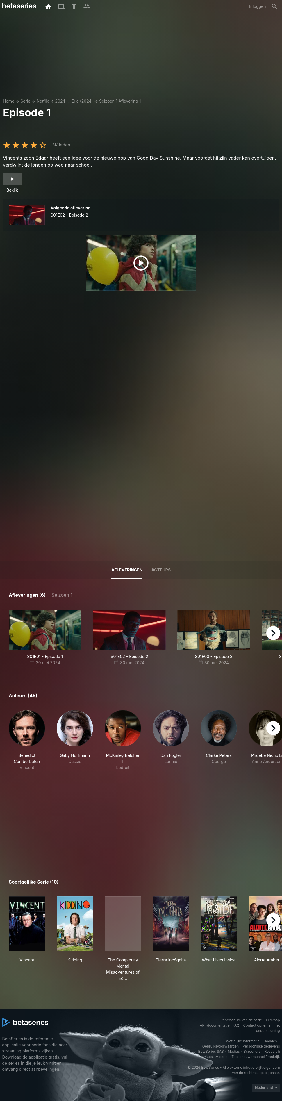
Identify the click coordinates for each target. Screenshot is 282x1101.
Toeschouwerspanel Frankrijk (255, 1056)
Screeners (252, 1051)
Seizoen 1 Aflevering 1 (120, 101)
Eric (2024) (82, 101)
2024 (60, 101)
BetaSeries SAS (211, 1051)
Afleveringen (127, 569)
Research (272, 1051)
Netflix (43, 101)
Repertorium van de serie (241, 1020)
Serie (25, 101)
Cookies (270, 1041)
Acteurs (161, 569)
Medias (234, 1051)
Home (8, 101)
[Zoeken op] (274, 6)
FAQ (236, 1025)
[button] (27, 740)
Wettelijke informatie (242, 1041)
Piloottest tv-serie (213, 1056)
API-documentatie (214, 1025)
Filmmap (273, 1020)
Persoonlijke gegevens (261, 1046)
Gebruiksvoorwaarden (220, 1046)
